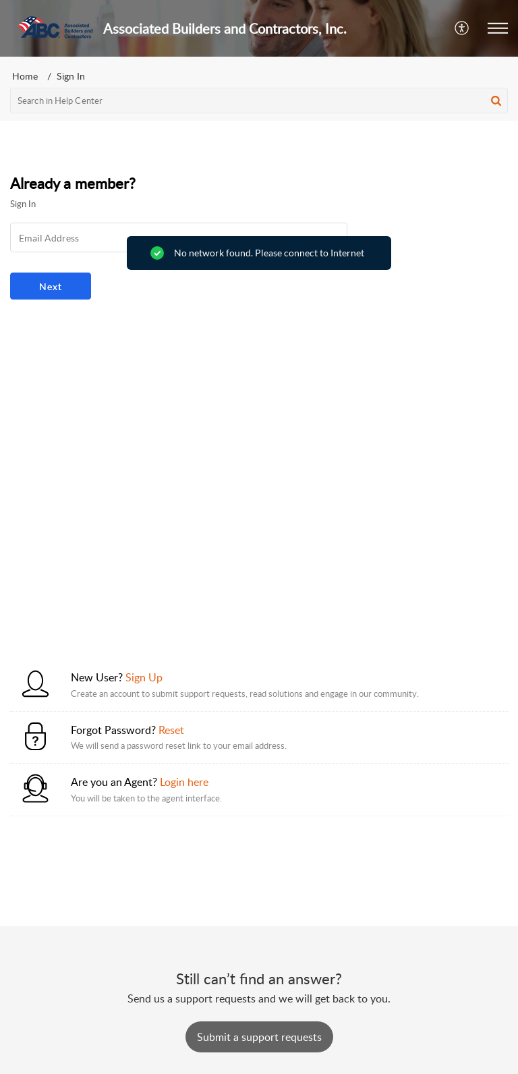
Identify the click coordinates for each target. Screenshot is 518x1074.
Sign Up (144, 677)
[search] (259, 100)
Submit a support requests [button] (259, 1036)
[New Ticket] (259, 1036)
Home (25, 75)
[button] (462, 28)
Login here (184, 781)
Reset (171, 730)
